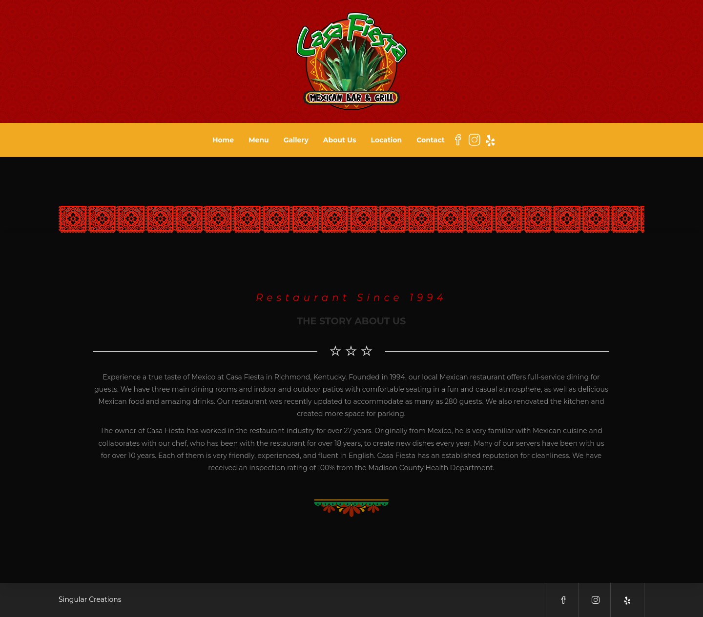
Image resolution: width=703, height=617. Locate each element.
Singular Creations (90, 599)
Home (223, 140)
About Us (339, 140)
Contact (430, 140)
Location (386, 140)
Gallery (296, 140)
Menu (258, 140)
